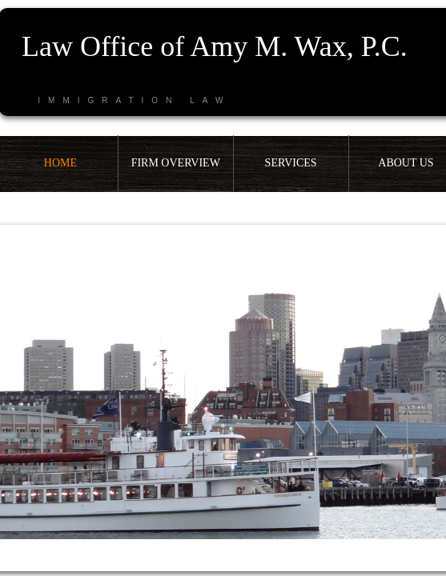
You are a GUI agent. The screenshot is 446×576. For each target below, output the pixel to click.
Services (291, 163)
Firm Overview (175, 163)
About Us (405, 163)
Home (60, 163)
